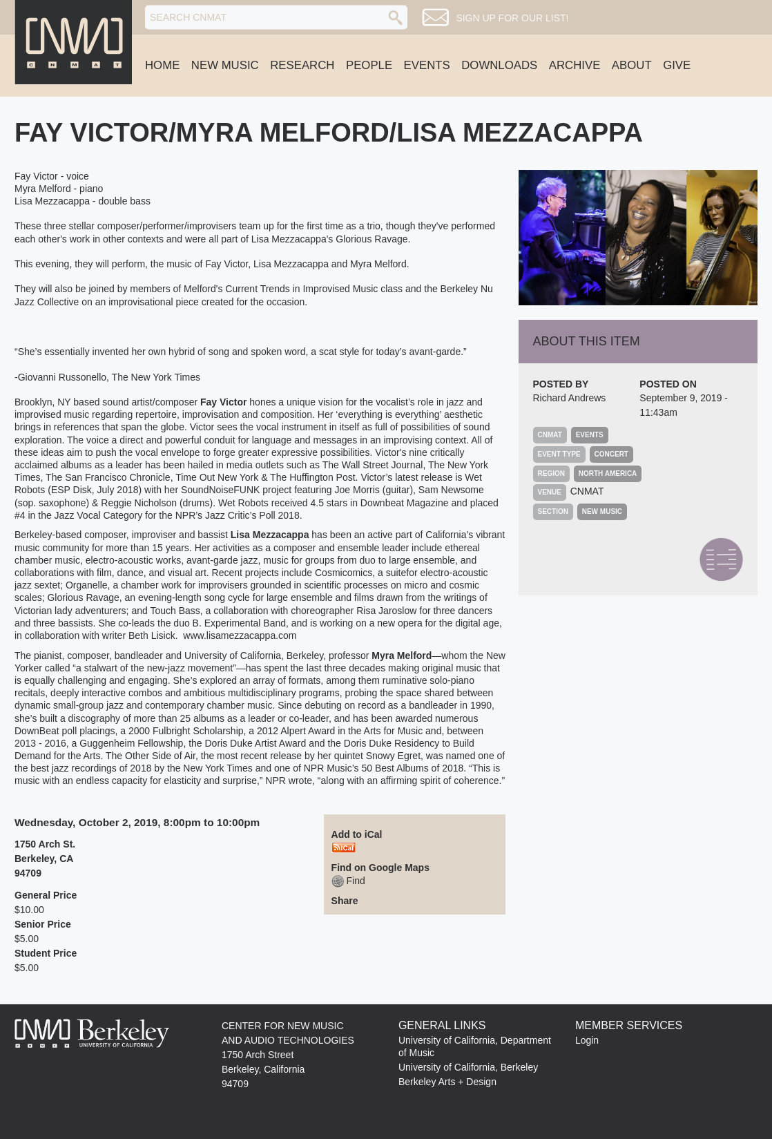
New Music (225, 65)
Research (302, 65)
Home (162, 65)
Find (348, 880)
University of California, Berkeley (468, 1067)
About (632, 65)
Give (677, 65)
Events (427, 65)
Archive (575, 65)
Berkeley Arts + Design (447, 1081)
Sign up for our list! (512, 18)
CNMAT (587, 491)
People (369, 65)
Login (587, 1040)
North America (608, 473)
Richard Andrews (569, 397)
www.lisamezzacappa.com (239, 635)
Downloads (499, 65)
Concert (611, 454)
